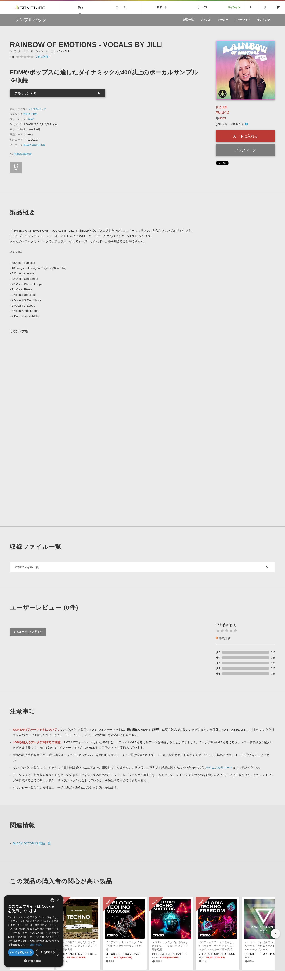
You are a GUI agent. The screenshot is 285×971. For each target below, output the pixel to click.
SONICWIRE (30, 7)
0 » (43, 56)
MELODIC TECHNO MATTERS (170, 953)
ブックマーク (245, 150)
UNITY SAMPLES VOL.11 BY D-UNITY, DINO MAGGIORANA (95, 953)
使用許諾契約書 (21, 154)
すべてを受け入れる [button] (21, 952)
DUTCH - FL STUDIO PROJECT (263, 953)
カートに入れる (245, 136)
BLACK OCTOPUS (34, 144)
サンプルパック (37, 109)
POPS (26, 114)
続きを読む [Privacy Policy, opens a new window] (36, 944)
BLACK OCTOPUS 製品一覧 (32, 843)
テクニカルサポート (219, 767)
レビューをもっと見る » (28, 631)
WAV (31, 119)
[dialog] (33, 931)
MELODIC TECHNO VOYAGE (123, 953)
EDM (34, 114)
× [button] (57, 899)
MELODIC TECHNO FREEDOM (217, 953)
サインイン (234, 7)
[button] (275, 933)
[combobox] (52, 900)
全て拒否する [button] (47, 952)
